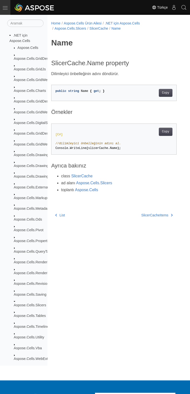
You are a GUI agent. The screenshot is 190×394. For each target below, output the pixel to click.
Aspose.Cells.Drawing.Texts (36, 176)
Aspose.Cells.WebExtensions (37, 359)
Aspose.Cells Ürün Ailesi (83, 23)
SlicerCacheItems (157, 215)
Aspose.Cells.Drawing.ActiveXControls (44, 166)
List (60, 215)
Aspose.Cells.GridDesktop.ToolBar (41, 133)
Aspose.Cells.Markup (31, 198)
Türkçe (160, 7)
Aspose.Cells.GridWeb (32, 80)
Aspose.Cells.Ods (28, 219)
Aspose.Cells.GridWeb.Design (38, 144)
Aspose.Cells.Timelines (32, 327)
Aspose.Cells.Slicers (30, 305)
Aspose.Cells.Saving (30, 294)
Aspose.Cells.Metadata (32, 208)
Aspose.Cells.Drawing (31, 155)
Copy (165, 93)
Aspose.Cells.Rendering (33, 262)
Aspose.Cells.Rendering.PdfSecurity (42, 273)
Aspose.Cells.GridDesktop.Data (39, 101)
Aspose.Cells (28, 48)
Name (116, 28)
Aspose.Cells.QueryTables (35, 251)
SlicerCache (99, 28)
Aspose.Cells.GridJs (30, 69)
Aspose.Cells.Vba (28, 348)
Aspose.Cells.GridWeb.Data (36, 112)
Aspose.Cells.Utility (29, 337)
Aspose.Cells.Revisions (32, 284)
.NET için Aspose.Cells (122, 23)
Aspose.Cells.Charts (30, 91)
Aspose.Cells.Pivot (29, 230)
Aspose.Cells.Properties (33, 241)
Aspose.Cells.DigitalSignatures (38, 123)
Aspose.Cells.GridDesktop (34, 59)
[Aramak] (25, 23)
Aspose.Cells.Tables (30, 316)
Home (55, 23)
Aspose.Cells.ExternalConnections (41, 187)
